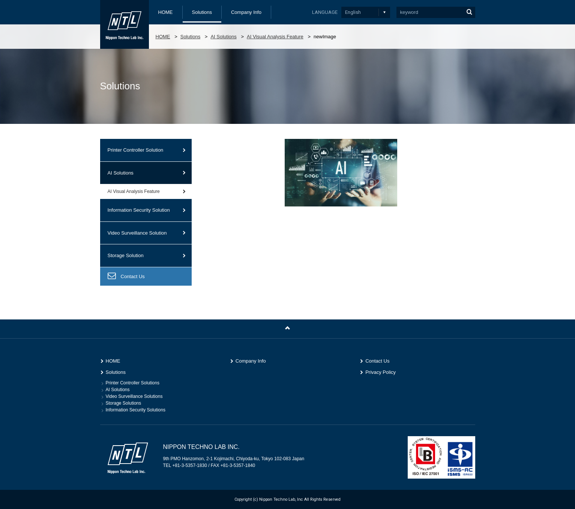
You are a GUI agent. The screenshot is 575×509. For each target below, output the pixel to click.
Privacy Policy (380, 372)
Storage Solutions (123, 403)
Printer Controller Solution (136, 150)
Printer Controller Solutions (132, 383)
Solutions (202, 12)
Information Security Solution (139, 210)
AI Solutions (223, 36)
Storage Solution (126, 255)
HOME (165, 12)
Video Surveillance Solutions (134, 396)
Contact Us (133, 276)
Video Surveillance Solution (137, 233)
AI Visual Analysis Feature (275, 36)
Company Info (246, 12)
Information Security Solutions (135, 410)
